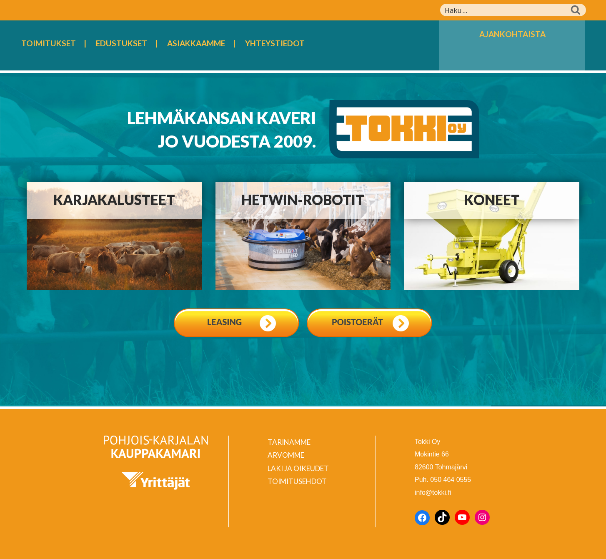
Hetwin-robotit (302, 199)
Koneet (492, 199)
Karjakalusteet (114, 199)
